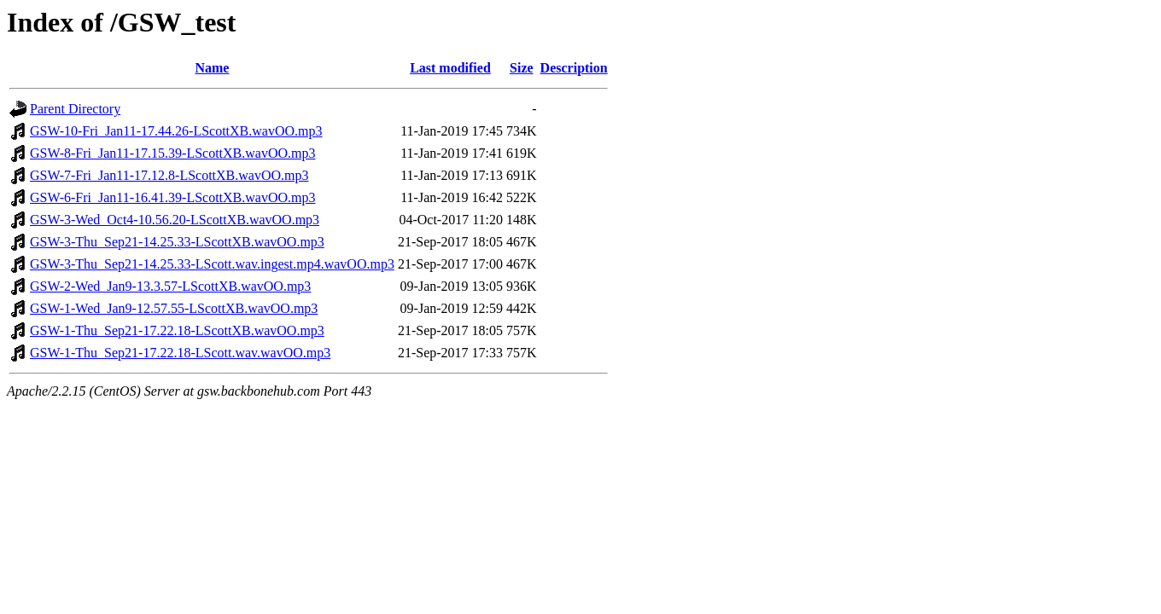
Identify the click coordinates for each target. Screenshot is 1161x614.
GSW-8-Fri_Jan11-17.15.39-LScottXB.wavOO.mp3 (173, 153)
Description (574, 68)
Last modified (450, 68)
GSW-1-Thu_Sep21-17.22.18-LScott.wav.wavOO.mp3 (180, 352)
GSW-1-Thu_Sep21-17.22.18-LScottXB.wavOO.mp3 (177, 330)
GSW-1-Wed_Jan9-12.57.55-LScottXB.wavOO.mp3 (174, 308)
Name (212, 68)
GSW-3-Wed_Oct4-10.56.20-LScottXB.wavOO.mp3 (174, 219)
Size (522, 68)
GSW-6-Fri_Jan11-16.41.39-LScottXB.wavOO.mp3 (173, 197)
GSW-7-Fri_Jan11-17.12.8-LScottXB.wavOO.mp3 (169, 175)
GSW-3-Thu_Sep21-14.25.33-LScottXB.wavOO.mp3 (177, 242)
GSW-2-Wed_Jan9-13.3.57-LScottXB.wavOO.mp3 (170, 286)
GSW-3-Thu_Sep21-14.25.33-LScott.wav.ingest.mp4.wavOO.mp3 (212, 264)
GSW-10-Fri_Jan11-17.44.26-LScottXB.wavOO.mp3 (176, 131)
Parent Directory (75, 108)
